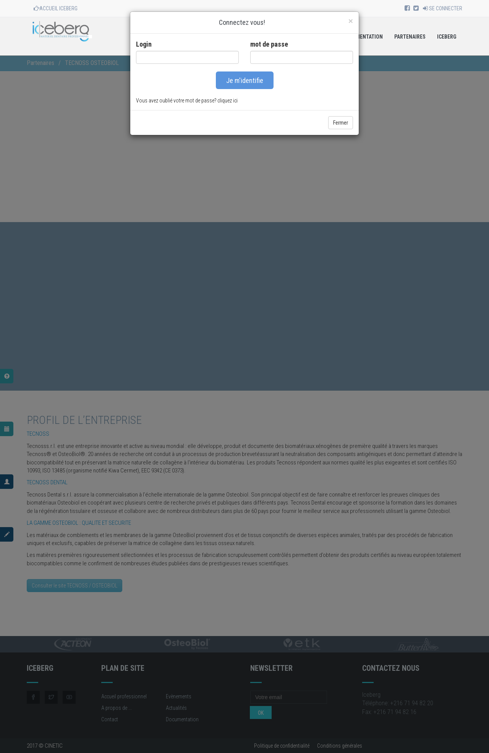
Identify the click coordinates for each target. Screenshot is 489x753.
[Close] (350, 21)
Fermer (340, 123)
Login (144, 44)
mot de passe (269, 44)
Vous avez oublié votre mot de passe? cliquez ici (187, 100)
